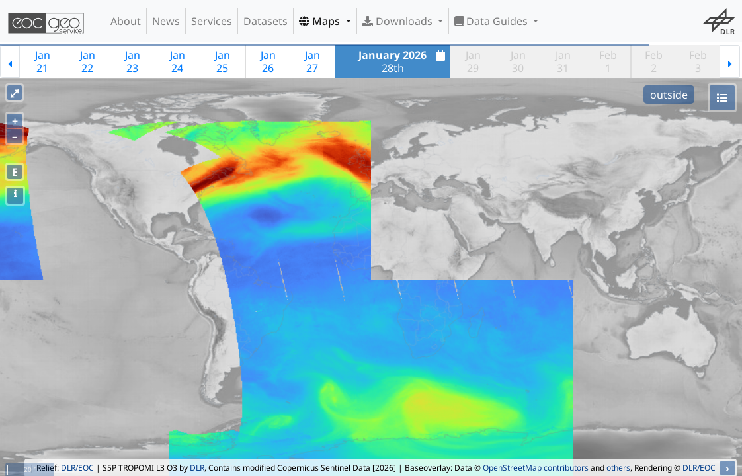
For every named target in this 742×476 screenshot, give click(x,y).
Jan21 (42, 61)
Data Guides (492, 21)
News (166, 21)
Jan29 (473, 61)
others (618, 467)
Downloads (398, 21)
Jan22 (87, 61)
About (125, 21)
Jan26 (268, 61)
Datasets (265, 21)
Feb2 (654, 61)
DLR (197, 467)
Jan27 (312, 61)
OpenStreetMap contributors (536, 467)
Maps (321, 21)
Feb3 (698, 61)
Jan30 (518, 61)
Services (211, 21)
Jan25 (222, 61)
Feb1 (608, 61)
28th (403, 61)
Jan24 (177, 61)
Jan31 (563, 61)
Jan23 (132, 61)
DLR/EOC (77, 467)
